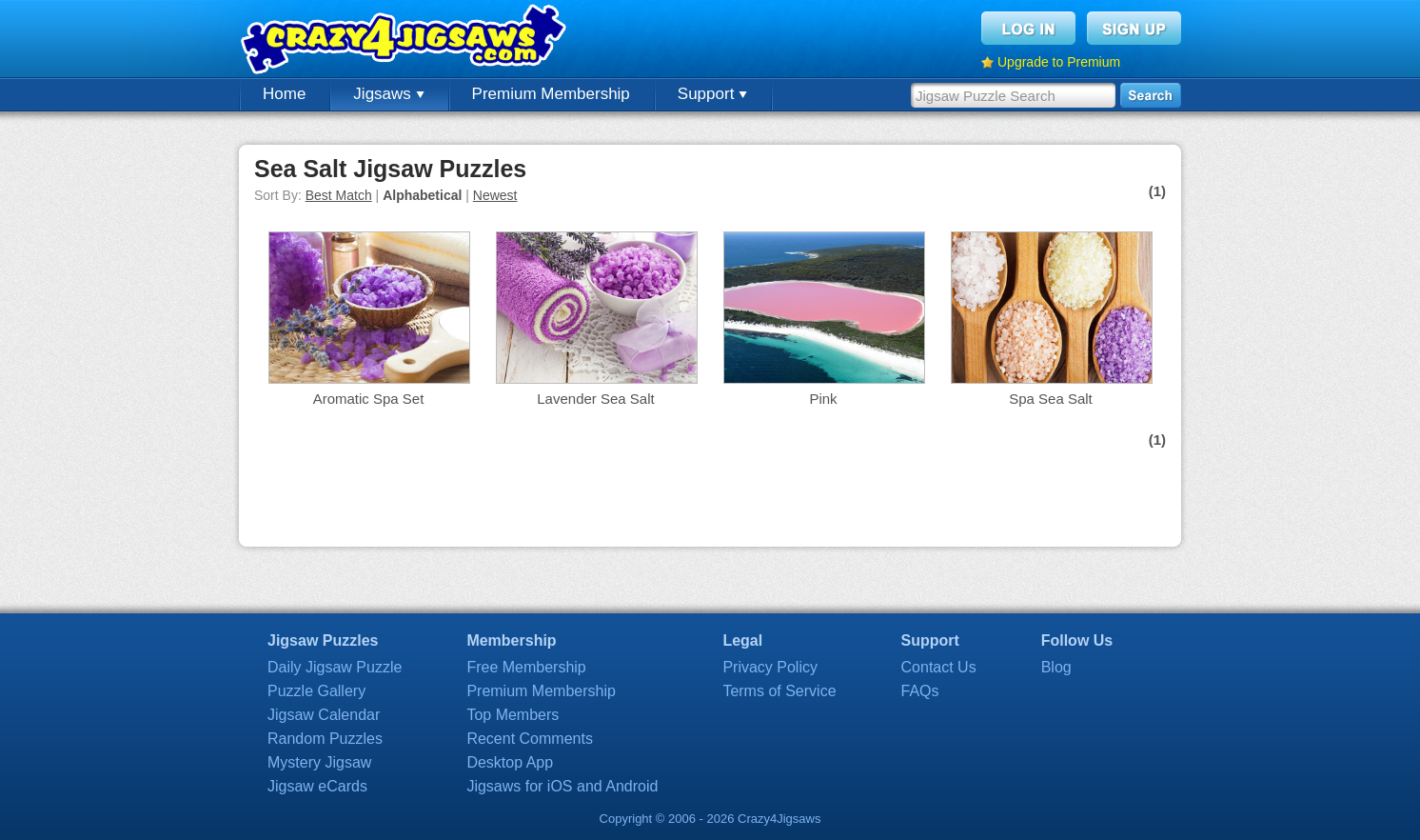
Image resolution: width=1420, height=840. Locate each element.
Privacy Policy (770, 667)
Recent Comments (529, 738)
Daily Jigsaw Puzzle (334, 667)
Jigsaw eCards (317, 786)
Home (284, 94)
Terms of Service (779, 691)
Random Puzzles (325, 738)
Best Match (339, 195)
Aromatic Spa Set (368, 398)
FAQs (920, 691)
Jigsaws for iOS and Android (562, 786)
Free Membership (525, 667)
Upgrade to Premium (1058, 62)
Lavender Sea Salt (595, 398)
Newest (495, 195)
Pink (823, 398)
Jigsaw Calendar (323, 715)
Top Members (512, 715)
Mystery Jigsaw (319, 762)
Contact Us (938, 667)
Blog (1056, 667)
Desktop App (509, 762)
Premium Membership (551, 94)
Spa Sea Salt (1051, 398)
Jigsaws (388, 94)
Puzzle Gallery (316, 691)
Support (712, 94)
